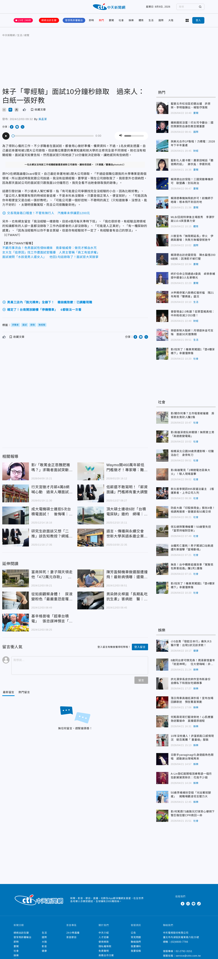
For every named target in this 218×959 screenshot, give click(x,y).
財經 (195, 151)
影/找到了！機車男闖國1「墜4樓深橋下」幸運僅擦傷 (193, 351)
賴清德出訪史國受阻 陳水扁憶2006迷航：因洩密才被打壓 (193, 256)
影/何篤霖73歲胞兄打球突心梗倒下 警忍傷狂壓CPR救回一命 (193, 813)
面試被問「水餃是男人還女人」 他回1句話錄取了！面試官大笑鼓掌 (50, 257)
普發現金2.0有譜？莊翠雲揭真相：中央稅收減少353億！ (193, 313)
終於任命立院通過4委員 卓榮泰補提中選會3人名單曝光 (193, 275)
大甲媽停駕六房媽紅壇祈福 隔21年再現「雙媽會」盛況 (192, 294)
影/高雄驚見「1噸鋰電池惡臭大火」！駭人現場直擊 (190, 472)
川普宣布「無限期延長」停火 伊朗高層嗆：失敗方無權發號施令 (192, 238)
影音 (44, 946)
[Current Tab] (8, 692)
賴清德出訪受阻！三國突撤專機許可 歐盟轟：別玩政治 (192, 181)
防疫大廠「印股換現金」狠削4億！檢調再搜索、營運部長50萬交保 (193, 509)
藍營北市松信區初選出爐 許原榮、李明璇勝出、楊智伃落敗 (191, 105)
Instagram (188, 903)
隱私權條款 (105, 946)
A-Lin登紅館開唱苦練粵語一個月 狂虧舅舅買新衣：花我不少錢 (193, 775)
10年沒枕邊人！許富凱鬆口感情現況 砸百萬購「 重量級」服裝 (192, 737)
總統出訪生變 (49, 20)
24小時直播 (73, 932)
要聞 (111, 20)
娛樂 (131, 20)
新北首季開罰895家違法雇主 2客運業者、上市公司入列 (192, 491)
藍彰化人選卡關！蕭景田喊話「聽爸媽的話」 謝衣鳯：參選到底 (192, 162)
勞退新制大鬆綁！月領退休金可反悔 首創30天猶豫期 (192, 332)
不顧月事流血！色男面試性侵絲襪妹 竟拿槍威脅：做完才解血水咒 (49, 248)
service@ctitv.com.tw (188, 955)
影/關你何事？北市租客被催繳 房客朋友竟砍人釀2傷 (192, 415)
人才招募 (104, 937)
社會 (121, 20)
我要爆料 (136, 946)
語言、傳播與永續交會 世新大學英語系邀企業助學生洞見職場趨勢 (127, 534)
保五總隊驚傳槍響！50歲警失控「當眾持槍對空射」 (191, 528)
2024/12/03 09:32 (21, 119)
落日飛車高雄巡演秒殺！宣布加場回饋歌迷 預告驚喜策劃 (192, 700)
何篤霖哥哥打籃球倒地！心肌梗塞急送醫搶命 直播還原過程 (192, 719)
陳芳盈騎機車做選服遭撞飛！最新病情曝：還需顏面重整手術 (127, 574)
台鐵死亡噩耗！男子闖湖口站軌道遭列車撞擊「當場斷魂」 (192, 547)
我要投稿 (136, 951)
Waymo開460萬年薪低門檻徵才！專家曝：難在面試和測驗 (127, 467)
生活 (151, 20)
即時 (91, 20)
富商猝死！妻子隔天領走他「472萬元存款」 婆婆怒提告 (52, 574)
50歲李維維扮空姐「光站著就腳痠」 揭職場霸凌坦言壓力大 (191, 794)
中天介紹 (104, 932)
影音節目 (71, 937)
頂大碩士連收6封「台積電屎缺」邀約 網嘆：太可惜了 (127, 512)
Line (193, 903)
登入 (198, 20)
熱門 (101, 20)
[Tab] (24, 692)
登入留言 (140, 647)
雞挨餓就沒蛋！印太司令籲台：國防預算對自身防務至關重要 (192, 124)
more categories (187, 20)
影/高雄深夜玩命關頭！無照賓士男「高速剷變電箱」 (192, 434)
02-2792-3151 (184, 951)
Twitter (177, 903)
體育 (141, 20)
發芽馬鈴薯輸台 (74, 20)
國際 (161, 20)
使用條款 (104, 942)
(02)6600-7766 (179, 942)
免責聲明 (104, 951)
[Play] (6, 136)
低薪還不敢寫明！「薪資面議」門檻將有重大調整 (127, 489)
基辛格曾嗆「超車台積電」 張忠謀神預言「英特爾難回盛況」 (52, 619)
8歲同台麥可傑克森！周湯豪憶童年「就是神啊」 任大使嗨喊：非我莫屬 (193, 662)
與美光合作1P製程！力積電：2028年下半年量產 (193, 143)
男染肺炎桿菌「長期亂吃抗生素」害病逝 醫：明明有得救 (127, 597)
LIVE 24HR (24, 20)
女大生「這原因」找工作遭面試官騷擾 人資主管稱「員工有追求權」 (51, 252)
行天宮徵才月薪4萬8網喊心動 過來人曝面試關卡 (52, 489)
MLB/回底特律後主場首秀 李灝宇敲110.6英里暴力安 (193, 219)
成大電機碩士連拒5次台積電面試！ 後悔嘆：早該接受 (52, 512)
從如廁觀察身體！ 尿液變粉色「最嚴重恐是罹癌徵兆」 (52, 597)
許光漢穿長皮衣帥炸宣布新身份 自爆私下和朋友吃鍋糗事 (192, 681)
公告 (133, 932)
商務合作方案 (106, 955)
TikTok (199, 903)
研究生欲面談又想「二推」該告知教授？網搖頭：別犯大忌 (50, 534)
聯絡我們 (136, 942)
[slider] (53, 136)
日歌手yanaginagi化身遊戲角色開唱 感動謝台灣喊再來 (192, 756)
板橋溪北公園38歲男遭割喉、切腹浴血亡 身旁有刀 (192, 453)
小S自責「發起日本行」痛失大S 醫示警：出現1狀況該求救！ (193, 643)
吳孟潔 (42, 119)
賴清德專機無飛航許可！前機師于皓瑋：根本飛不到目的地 (192, 200)
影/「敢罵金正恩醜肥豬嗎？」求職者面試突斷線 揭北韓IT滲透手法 (52, 467)
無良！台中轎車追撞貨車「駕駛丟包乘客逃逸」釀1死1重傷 (192, 566)
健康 (195, 650)
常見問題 (136, 937)
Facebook (182, 903)
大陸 (170, 20)
